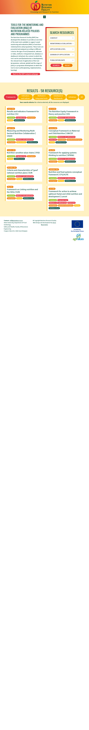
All (82, 97)
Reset (67, 65)
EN (44, 17)
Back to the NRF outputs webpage (25, 74)
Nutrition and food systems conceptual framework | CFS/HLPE (65, 173)
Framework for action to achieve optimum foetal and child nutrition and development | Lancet (65, 194)
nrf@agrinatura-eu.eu (16, 220)
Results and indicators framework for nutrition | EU (23, 112)
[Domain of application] (62, 55)
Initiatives (72, 97)
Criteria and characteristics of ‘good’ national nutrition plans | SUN (22, 171)
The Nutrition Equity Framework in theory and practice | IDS (63, 112)
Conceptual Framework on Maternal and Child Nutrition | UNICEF (64, 132)
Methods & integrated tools (41, 97)
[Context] (62, 38)
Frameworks (11, 97)
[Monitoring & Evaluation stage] (62, 43)
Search (56, 65)
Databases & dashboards (58, 97)
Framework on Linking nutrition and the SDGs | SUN (22, 190)
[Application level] (62, 49)
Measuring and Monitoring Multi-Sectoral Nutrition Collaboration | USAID (21, 133)
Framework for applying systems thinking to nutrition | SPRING (63, 154)
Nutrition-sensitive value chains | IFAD (23, 152)
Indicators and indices (25, 97)
